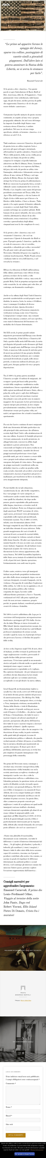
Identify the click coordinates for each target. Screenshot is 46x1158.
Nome (9, 1107)
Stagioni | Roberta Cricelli (23, 1042)
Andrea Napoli (23, 995)
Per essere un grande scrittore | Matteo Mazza (23, 950)
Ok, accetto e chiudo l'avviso (24, 1154)
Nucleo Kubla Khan (26, 1000)
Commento (11, 1084)
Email (9, 1116)
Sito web (9, 1124)
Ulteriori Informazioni (36, 1150)
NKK (6, 5)
